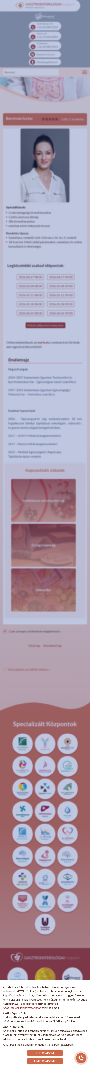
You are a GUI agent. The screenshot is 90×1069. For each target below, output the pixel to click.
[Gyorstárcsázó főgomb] (81, 1058)
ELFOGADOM (45, 1053)
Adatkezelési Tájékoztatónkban (22, 1007)
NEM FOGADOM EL (45, 1061)
